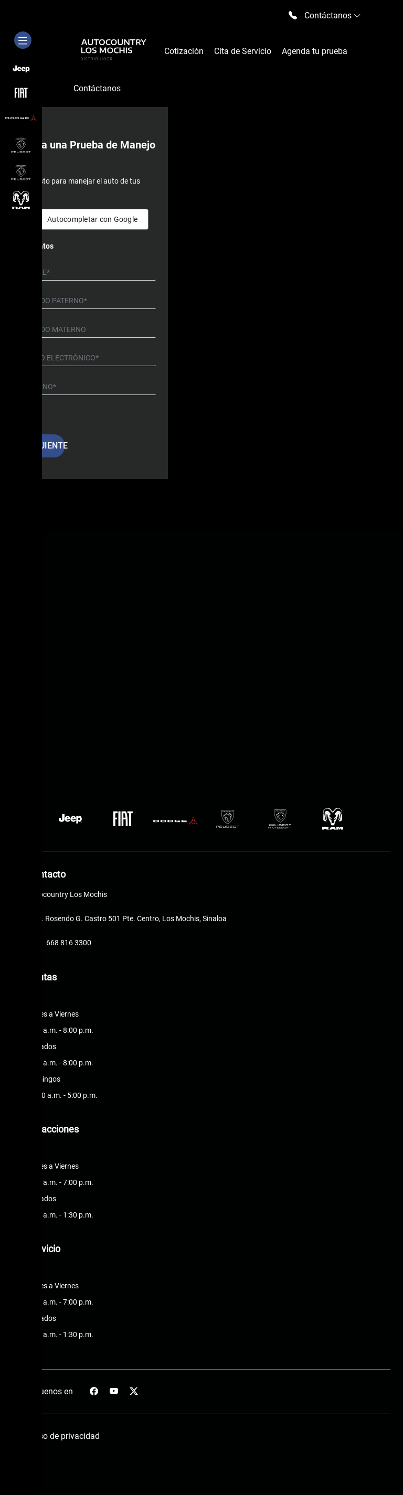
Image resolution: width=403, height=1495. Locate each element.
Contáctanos (97, 88)
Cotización (184, 51)
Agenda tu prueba (314, 51)
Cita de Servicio (242, 51)
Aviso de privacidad (63, 1436)
